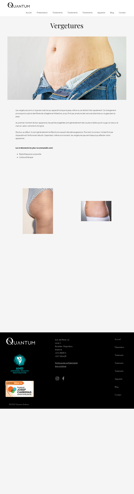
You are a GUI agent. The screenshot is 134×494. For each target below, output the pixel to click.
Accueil (118, 339)
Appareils (118, 379)
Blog (116, 386)
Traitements (119, 355)
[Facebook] (63, 378)
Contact (118, 394)
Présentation (119, 347)
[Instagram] (57, 378)
